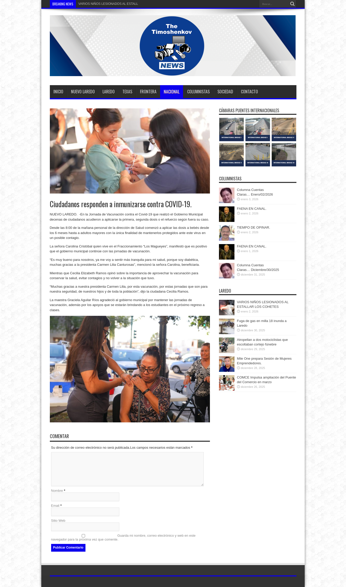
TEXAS (127, 92)
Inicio (58, 92)
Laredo (109, 92)
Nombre (57, 491)
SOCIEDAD (225, 92)
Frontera (148, 92)
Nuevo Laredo (83, 92)
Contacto (249, 92)
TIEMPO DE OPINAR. (253, 227)
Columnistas (198, 92)
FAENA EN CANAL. (251, 209)
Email (55, 506)
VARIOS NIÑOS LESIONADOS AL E (103, 4)
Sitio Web (58, 520)
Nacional (171, 92)
